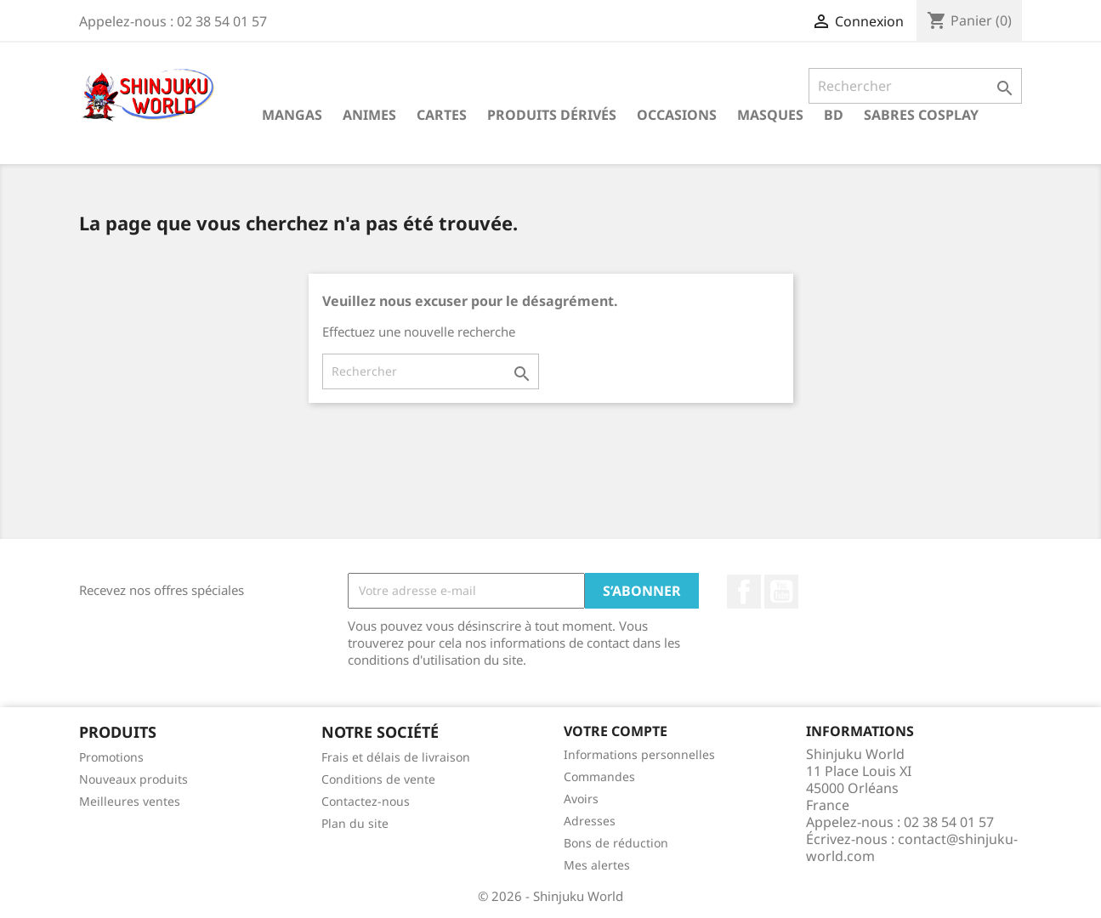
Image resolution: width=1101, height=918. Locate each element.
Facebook (744, 592)
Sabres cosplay (921, 114)
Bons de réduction (616, 843)
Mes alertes (597, 865)
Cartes (442, 114)
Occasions (677, 114)
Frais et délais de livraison (395, 757)
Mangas (292, 114)
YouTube (781, 592)
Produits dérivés (551, 114)
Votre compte (615, 731)
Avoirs (581, 798)
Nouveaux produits (133, 779)
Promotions (111, 757)
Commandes (599, 776)
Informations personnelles (639, 754)
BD (833, 114)
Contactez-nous (365, 801)
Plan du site (355, 823)
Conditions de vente (378, 779)
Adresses (590, 821)
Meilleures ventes (129, 801)
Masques (770, 114)
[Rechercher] (915, 86)
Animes (369, 114)
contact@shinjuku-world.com (912, 847)
